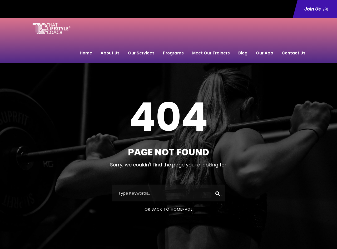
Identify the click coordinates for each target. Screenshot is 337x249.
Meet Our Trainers (211, 53)
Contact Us (293, 53)
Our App (264, 53)
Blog (242, 53)
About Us (110, 53)
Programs (173, 53)
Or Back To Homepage (169, 209)
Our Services (141, 53)
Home (86, 53)
